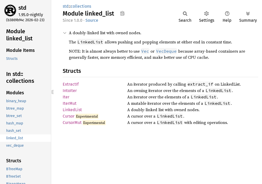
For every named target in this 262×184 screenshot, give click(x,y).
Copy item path (122, 13)
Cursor (68, 116)
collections (81, 6)
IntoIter (70, 90)
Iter (66, 97)
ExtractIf (71, 84)
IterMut (70, 103)
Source (91, 20)
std (22, 7)
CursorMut (72, 122)
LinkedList (72, 109)
